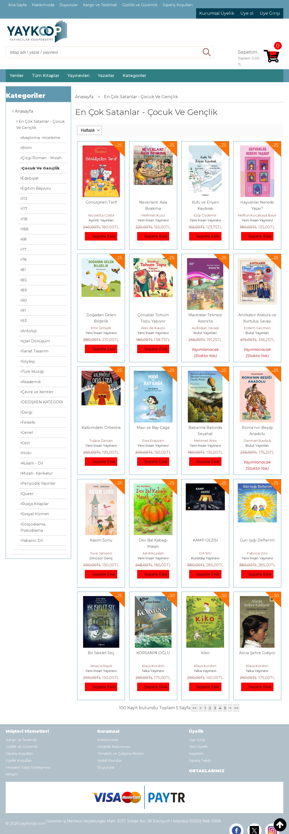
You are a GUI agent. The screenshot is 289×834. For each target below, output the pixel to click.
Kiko (205, 653)
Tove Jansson (101, 553)
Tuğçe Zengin (101, 440)
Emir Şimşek (101, 328)
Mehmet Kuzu (153, 215)
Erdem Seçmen (257, 328)
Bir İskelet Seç (101, 653)
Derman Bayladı (257, 440)
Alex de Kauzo (153, 328)
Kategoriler (25, 95)
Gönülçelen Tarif (101, 202)
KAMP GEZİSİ (205, 540)
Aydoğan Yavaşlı (205, 328)
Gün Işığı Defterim (257, 540)
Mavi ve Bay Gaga (153, 427)
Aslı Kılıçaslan (153, 553)
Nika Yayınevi (153, 671)
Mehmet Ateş (205, 440)
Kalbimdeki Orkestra (101, 427)
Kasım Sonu (101, 540)
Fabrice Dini (257, 553)
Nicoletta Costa (101, 215)
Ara (207, 52)
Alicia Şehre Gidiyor (257, 653)
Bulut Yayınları (205, 333)
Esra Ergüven (153, 440)
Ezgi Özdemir (205, 215)
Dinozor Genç (101, 558)
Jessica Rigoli (101, 666)
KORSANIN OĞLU (153, 653)
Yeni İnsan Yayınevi (153, 220)
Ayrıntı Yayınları (101, 220)
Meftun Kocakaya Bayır (257, 215)
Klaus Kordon (153, 666)
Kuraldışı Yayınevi (205, 558)
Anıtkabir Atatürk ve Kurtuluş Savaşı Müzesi (257, 321)
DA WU (205, 553)
